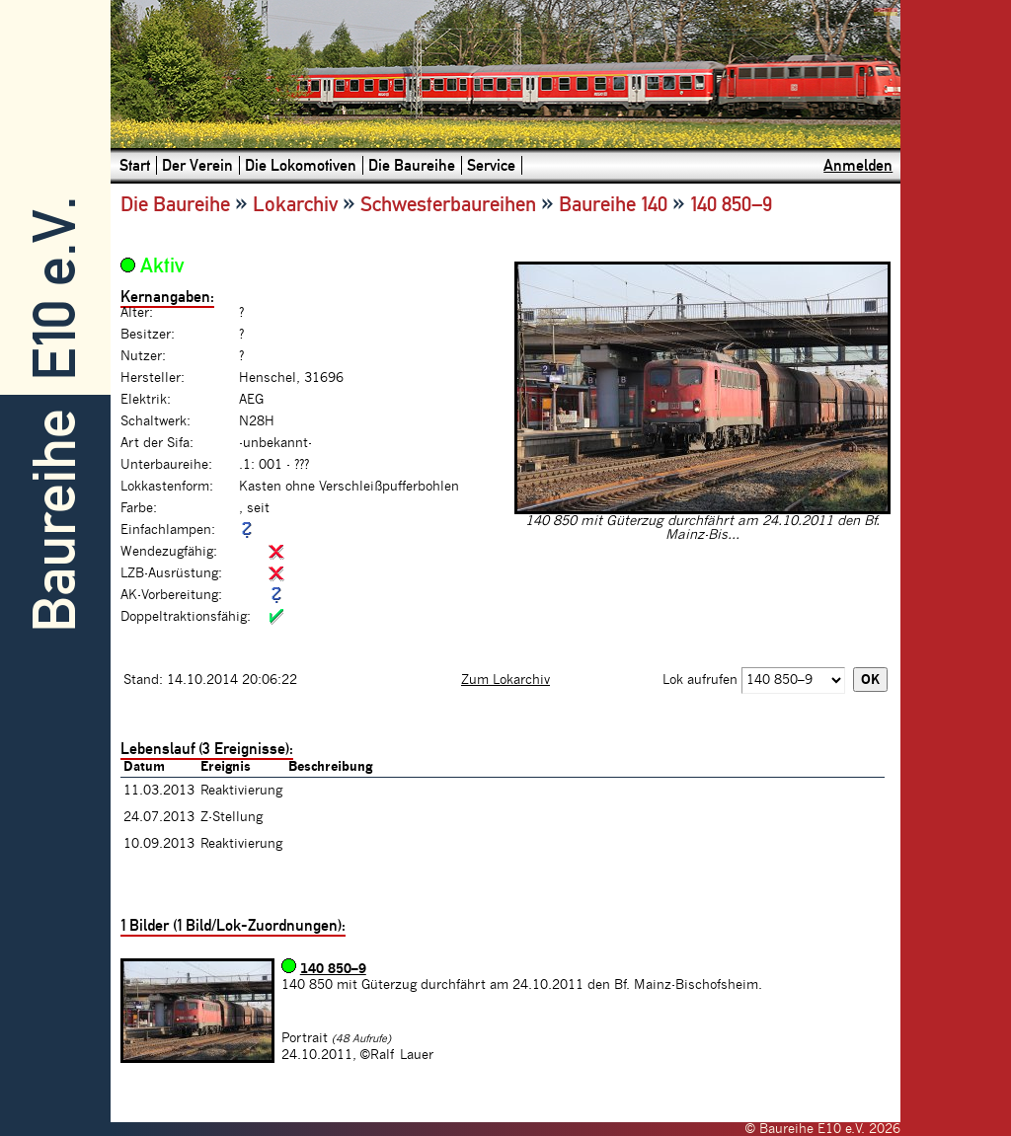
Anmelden (858, 165)
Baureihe (55, 521)
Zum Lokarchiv (505, 680)
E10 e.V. (55, 288)
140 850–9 (333, 969)
